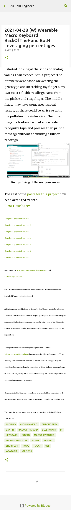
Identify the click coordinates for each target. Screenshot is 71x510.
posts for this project (43, 194)
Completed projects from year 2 (17, 225)
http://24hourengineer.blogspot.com (32, 270)
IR (61, 430)
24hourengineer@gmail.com (16, 354)
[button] (6, 57)
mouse (35, 440)
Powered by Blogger (36, 505)
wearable (11, 451)
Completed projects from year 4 (17, 238)
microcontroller (16, 440)
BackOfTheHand (28, 430)
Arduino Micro (28, 424)
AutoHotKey (49, 424)
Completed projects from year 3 (17, 232)
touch (37, 446)
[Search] (66, 5)
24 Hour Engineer (22, 6)
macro (26, 435)
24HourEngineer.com (13, 277)
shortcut (12, 446)
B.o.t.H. (10, 430)
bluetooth (49, 430)
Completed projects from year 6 (17, 251)
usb (47, 446)
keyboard (12, 435)
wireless (27, 451)
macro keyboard (44, 435)
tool (25, 446)
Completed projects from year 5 (17, 244)
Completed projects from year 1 (17, 219)
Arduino (11, 424)
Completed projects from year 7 (17, 257)
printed (48, 440)
